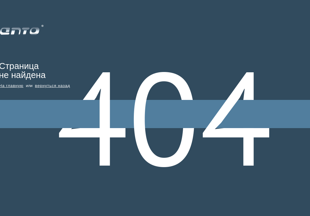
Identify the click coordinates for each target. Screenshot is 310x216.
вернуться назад (52, 85)
